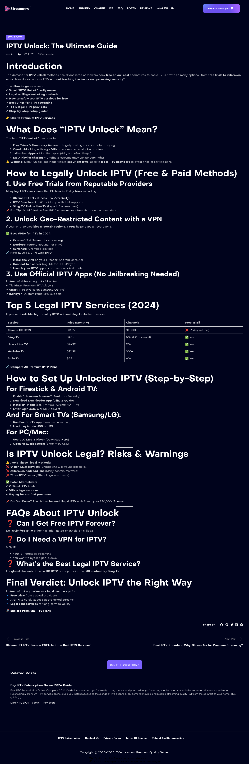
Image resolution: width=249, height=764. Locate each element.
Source (118, 501)
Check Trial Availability (53, 198)
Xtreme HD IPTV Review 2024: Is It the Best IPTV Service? (48, 645)
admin (9, 54)
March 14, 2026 (19, 702)
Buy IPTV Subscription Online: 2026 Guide (41, 685)
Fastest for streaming (47, 240)
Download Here (57, 439)
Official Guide (63, 400)
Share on (209, 624)
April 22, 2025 (25, 54)
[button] (221, 8)
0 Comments (46, 54)
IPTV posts (15, 37)
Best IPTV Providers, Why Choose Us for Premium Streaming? (198, 645)
